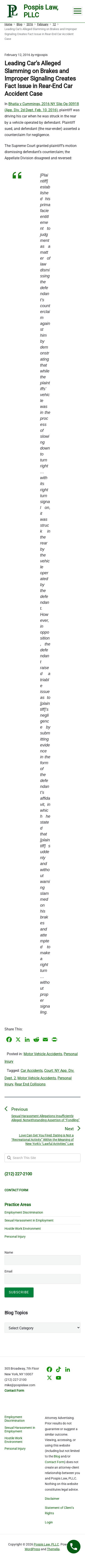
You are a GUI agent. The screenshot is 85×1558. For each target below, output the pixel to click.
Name (9, 1252)
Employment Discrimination (24, 1212)
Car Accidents (32, 1070)
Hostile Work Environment (23, 1228)
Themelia (53, 1549)
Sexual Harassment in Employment (29, 1220)
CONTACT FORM (16, 1190)
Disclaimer (52, 1498)
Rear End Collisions (30, 1084)
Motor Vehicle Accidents (43, 1054)
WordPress (32, 1549)
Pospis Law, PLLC (46, 1544)
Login (49, 1522)
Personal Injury (15, 1236)
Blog (57, 1456)
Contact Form (54, 1462)
